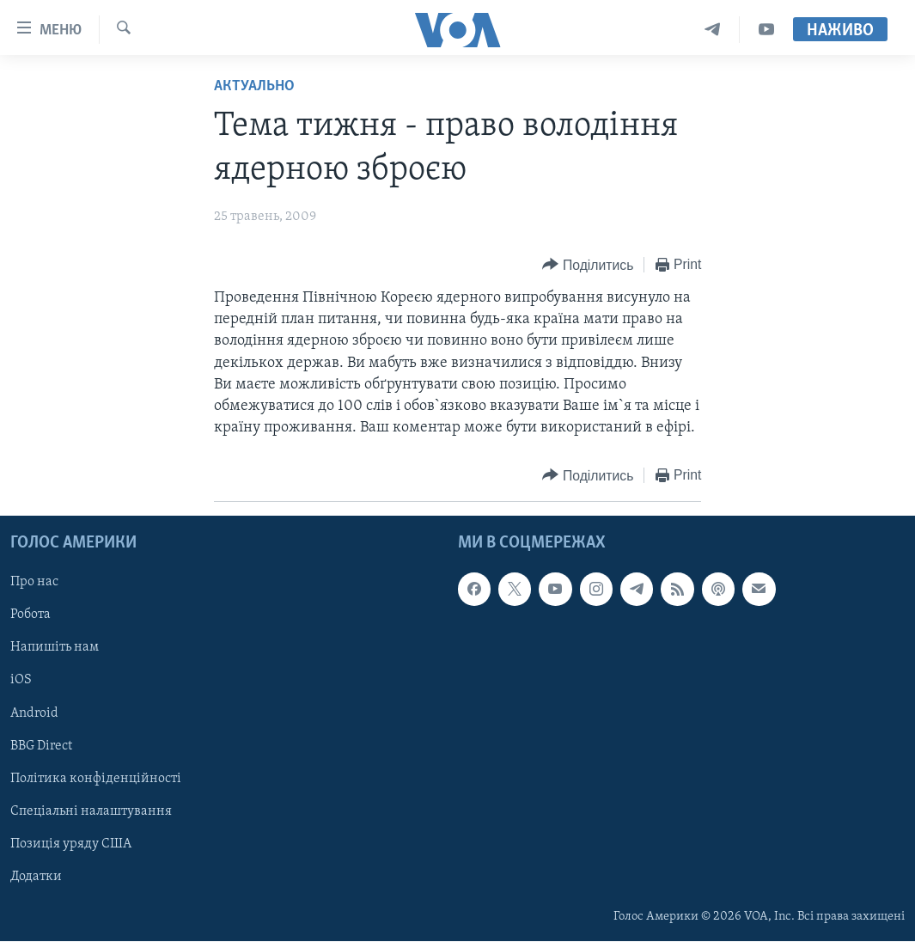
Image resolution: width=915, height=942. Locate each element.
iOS (21, 681)
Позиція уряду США (70, 844)
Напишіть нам (54, 648)
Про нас (34, 583)
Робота (30, 615)
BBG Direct (41, 746)
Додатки (36, 877)
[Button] (587, 265)
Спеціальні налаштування (91, 811)
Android (34, 713)
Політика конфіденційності (95, 779)
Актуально (254, 86)
